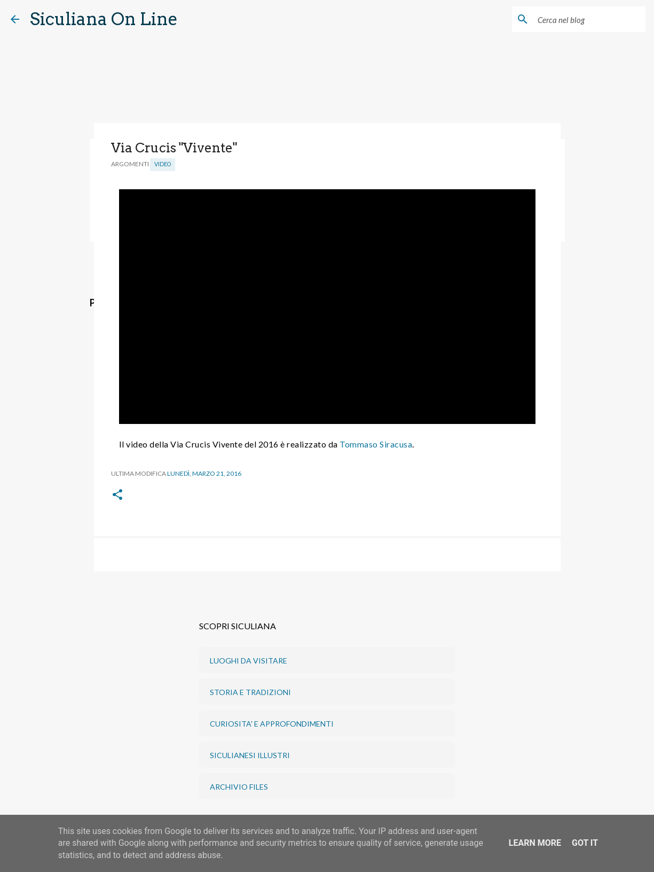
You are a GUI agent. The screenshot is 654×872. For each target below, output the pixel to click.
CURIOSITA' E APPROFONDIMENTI (272, 723)
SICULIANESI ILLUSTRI (250, 755)
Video (162, 164)
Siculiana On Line (104, 19)
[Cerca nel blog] (589, 19)
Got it (585, 843)
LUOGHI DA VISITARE (248, 660)
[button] (117, 495)
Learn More (535, 843)
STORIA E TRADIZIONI (250, 692)
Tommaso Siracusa (376, 444)
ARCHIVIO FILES (239, 786)
